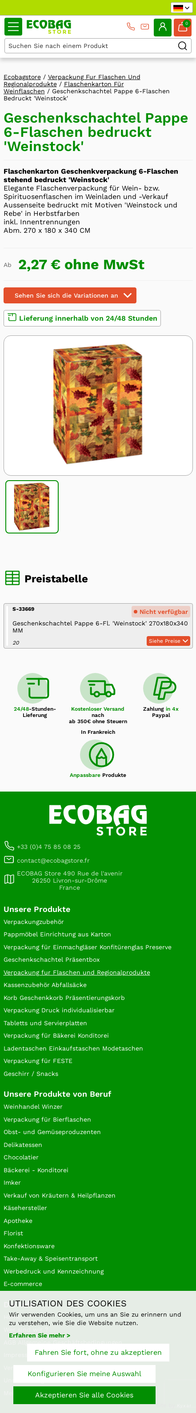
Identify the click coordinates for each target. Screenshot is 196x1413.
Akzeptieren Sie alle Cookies (84, 1395)
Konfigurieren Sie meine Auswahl (84, 1373)
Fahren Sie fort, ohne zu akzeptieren (98, 1352)
